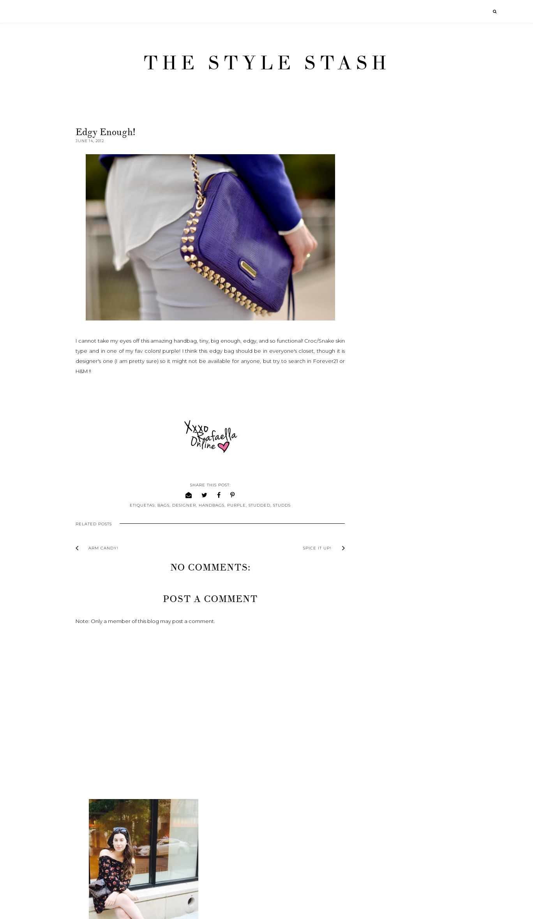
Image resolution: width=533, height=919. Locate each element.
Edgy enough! (384, 617)
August (377, 519)
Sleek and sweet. (388, 666)
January (378, 754)
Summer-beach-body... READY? (407, 656)
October (380, 499)
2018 (368, 412)
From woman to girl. (392, 567)
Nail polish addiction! (392, 646)
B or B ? (376, 637)
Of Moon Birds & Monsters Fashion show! (409, 699)
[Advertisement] (419, 836)
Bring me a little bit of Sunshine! (406, 577)
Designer (182, 505)
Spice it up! (381, 627)
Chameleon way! (388, 558)
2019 (368, 402)
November (382, 490)
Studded (257, 505)
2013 (368, 461)
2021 (368, 382)
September (383, 510)
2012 (368, 471)
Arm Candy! (381, 607)
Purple (234, 505)
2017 (368, 422)
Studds (280, 505)
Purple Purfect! (385, 676)
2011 (367, 766)
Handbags (209, 505)
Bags (161, 505)
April (374, 724)
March (376, 734)
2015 (368, 441)
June (374, 539)
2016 (368, 432)
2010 (368, 776)
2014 (368, 452)
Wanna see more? (389, 587)
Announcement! (387, 597)
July (373, 529)
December (383, 480)
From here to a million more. (402, 548)
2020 (369, 392)
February (380, 744)
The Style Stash (266, 63)
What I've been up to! (393, 686)
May (374, 714)
